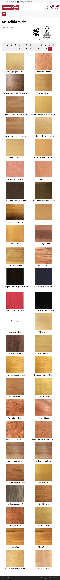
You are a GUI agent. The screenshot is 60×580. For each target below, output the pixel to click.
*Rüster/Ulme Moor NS (15, 495)
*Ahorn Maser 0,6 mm (43, 63)
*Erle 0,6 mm (15, 235)
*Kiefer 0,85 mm (43, 344)
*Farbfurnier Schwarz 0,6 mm (43, 301)
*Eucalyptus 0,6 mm (43, 256)
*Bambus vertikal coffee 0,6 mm (15, 127)
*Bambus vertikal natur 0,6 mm (43, 127)
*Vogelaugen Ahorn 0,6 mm (15, 559)
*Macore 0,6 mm (43, 409)
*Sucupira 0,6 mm (15, 516)
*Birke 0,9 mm (15, 149)
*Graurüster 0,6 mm (15, 323)
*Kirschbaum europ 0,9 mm (43, 366)
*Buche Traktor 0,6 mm (15, 170)
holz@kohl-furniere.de (27, 2)
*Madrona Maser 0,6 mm (15, 430)
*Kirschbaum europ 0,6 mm (15, 366)
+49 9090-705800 (10, 2)
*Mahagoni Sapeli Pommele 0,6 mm (43, 430)
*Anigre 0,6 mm (43, 84)
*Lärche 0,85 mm (15, 387)
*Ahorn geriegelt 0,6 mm (15, 63)
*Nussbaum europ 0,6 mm (43, 452)
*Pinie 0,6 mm (43, 473)
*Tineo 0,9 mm (43, 538)
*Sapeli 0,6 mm (43, 495)
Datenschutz (5, 578)
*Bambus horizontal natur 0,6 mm (43, 106)
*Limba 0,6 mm (43, 387)
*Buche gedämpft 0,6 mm (43, 149)
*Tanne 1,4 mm (43, 516)
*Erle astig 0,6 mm (43, 235)
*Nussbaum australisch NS (14, 452)
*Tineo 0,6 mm (15, 538)
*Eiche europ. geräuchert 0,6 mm (43, 192)
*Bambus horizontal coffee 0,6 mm (15, 106)
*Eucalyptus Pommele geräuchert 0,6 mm (15, 279)
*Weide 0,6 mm (43, 559)
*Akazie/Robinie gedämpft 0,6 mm (15, 84)
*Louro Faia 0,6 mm (15, 409)
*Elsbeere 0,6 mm (43, 213)
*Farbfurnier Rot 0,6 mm (15, 301)
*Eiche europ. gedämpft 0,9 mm (15, 192)
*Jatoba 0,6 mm (15, 344)
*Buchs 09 (43, 170)
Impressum (13, 578)
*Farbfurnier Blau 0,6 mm (43, 278)
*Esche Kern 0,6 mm (15, 256)
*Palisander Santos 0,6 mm (15, 473)
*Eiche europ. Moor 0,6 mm (14, 213)
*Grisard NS (43, 323)
